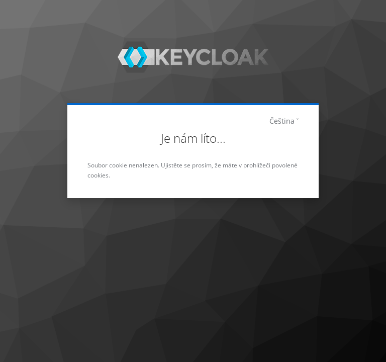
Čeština (282, 121)
